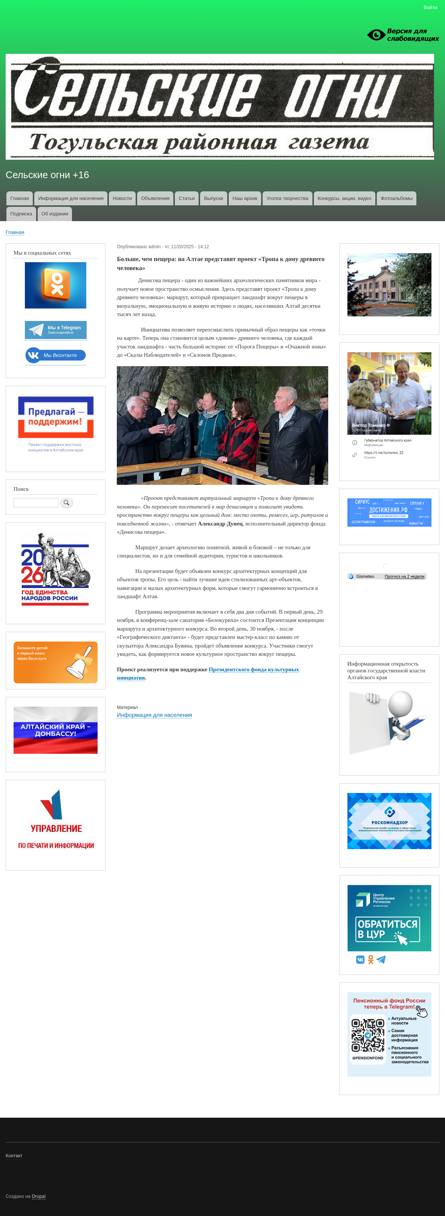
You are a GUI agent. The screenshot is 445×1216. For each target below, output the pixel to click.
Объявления (155, 198)
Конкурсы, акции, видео (345, 198)
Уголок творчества (288, 198)
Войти (430, 7)
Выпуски (213, 198)
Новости (122, 198)
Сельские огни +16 (47, 175)
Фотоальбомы (397, 198)
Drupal (39, 1196)
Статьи (187, 198)
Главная (19, 198)
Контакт (14, 1155)
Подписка (21, 214)
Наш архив (244, 198)
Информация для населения (71, 198)
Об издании (54, 214)
